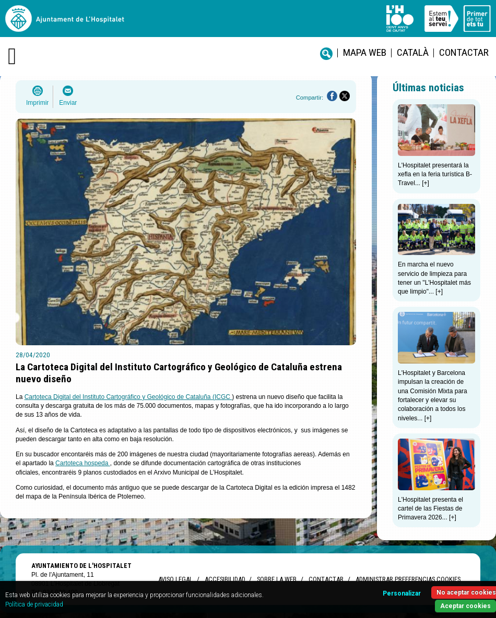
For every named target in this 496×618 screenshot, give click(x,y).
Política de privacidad (34, 604)
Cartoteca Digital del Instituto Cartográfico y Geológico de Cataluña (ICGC (128, 397)
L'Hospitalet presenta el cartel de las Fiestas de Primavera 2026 (430, 509)
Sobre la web (277, 579)
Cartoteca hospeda (82, 463)
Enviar (68, 102)
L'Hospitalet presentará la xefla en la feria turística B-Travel (435, 174)
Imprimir (37, 102)
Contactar (464, 52)
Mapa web (364, 52)
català (413, 52)
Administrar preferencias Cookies (408, 579)
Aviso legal (175, 579)
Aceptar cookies (465, 606)
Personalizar (402, 593)
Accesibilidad (225, 579)
